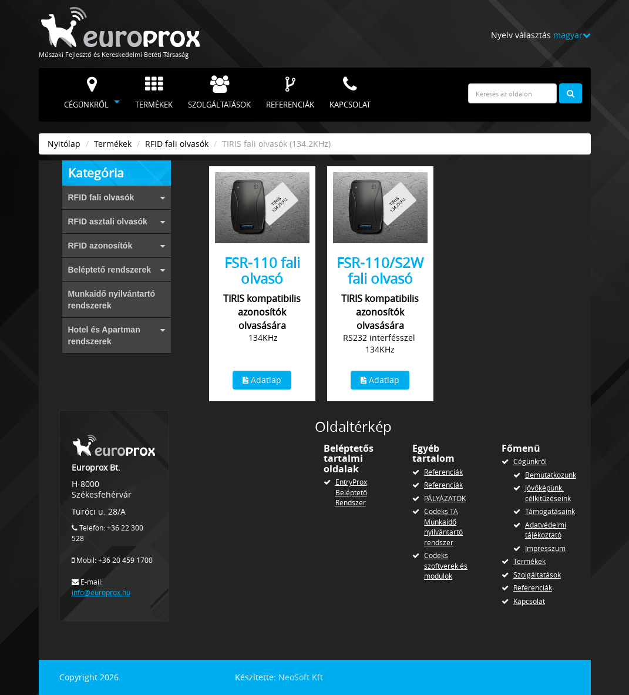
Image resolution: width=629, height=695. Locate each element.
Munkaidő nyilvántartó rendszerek (112, 299)
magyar (571, 35)
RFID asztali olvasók (116, 221)
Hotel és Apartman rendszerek (116, 335)
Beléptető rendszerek (116, 269)
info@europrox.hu (101, 592)
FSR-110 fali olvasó (262, 270)
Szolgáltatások (219, 93)
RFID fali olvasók (176, 143)
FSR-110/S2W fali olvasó (380, 270)
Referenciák (290, 93)
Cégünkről (86, 93)
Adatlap (262, 379)
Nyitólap (64, 143)
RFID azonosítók (116, 245)
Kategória (96, 172)
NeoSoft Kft (300, 677)
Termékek (154, 93)
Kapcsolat (350, 93)
